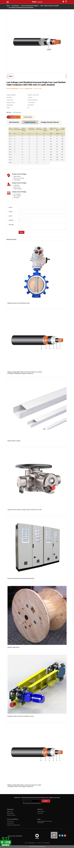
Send (21, 232)
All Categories (15, 5)
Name (11, 207)
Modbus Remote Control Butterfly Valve (19, 303)
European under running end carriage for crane (21, 716)
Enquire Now (13, 117)
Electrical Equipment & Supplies (29, 5)
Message (11, 224)
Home (8, 5)
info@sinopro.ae (32, 842)
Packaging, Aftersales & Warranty (50, 122)
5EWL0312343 (29, 88)
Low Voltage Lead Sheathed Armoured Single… (21, 7)
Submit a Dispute (11, 815)
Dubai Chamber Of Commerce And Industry (44, 822)
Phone (11, 211)
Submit (46, 801)
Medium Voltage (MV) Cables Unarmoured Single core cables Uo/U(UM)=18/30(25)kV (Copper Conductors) (25, 372)
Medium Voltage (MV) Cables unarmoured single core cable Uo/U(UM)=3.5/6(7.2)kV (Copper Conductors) (24, 785)
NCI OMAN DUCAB (14, 88)
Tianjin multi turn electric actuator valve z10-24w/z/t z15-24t (24, 509)
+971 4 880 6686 (45, 842)
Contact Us (40, 813)
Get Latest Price (17, 112)
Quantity (11, 220)
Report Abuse (10, 813)
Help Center (10, 811)
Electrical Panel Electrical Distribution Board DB (21, 578)
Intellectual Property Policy (13, 825)
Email (10, 216)
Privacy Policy (10, 821)
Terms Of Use (10, 823)
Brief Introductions (14, 122)
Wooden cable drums (13, 647)
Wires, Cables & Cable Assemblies (49, 5)
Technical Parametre (29, 122)
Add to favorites (27, 117)
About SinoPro (40, 811)
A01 (40, 88)
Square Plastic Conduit (14, 441)
